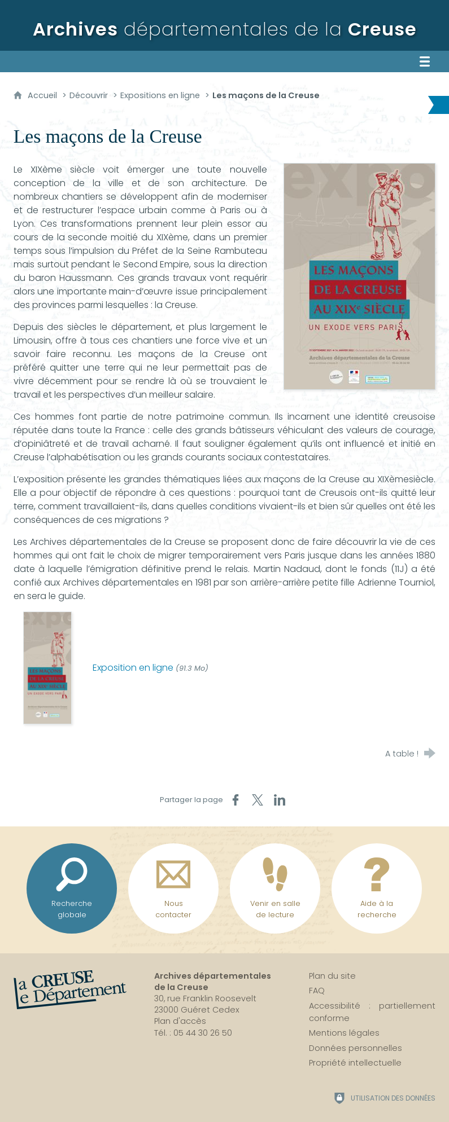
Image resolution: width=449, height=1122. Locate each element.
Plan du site (332, 976)
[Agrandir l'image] (359, 275)
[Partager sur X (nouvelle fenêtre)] (257, 799)
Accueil (43, 95)
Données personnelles (355, 1048)
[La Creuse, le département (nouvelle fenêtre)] (70, 990)
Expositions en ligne (160, 95)
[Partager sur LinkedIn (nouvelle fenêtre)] (279, 799)
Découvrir (88, 95)
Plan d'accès (180, 1021)
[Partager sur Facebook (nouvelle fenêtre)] (235, 799)
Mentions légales (344, 1033)
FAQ (317, 990)
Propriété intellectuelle (355, 1062)
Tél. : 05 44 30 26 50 (193, 1033)
